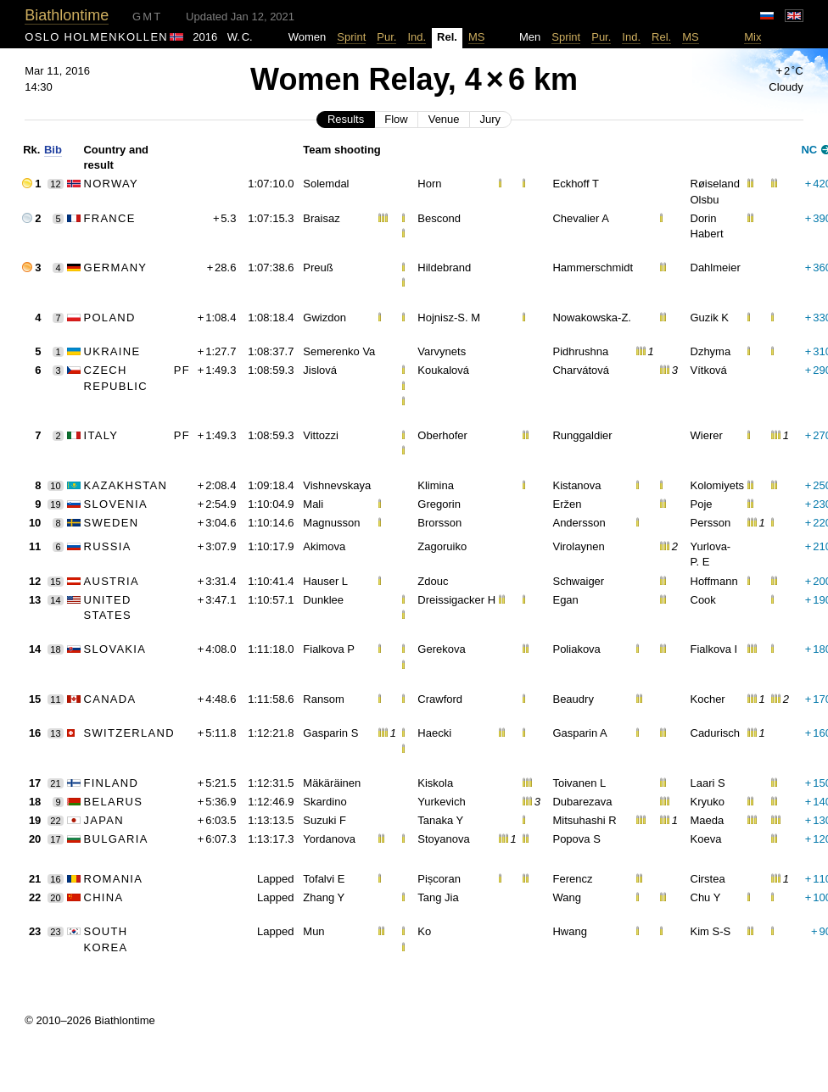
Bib (53, 149)
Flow (395, 119)
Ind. (416, 37)
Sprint (351, 37)
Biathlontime (67, 15)
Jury (490, 119)
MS (476, 37)
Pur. (386, 37)
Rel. (661, 37)
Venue (444, 119)
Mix (752, 37)
